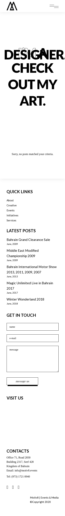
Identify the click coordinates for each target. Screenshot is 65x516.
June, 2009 (12, 244)
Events (11, 210)
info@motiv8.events (26, 470)
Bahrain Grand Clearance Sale (28, 240)
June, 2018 (12, 303)
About (10, 200)
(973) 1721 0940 (20, 476)
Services (11, 220)
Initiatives (12, 215)
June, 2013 (12, 276)
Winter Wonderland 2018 (25, 299)
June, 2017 (12, 292)
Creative (12, 205)
